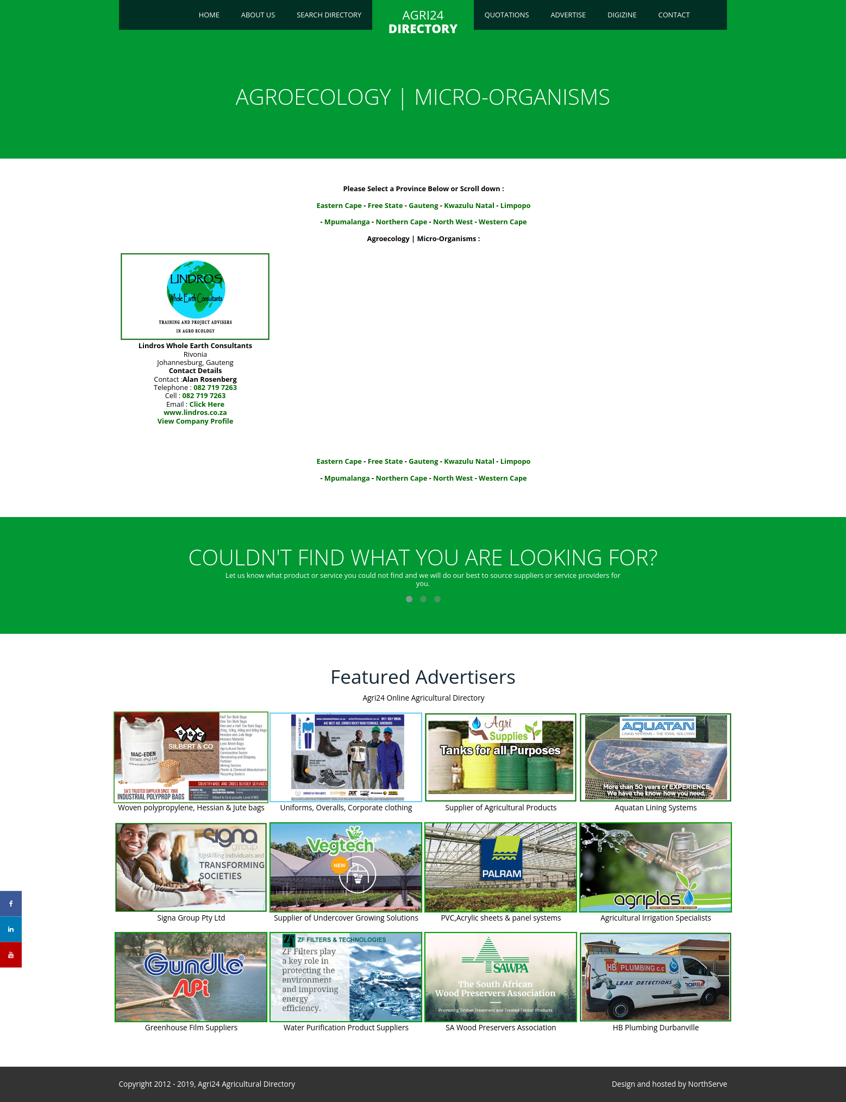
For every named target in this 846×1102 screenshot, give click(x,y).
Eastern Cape (338, 205)
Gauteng (423, 205)
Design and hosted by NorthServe (670, 1084)
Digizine (621, 15)
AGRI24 (423, 22)
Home (209, 15)
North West (453, 221)
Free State (385, 205)
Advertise (568, 15)
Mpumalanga (347, 221)
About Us (258, 15)
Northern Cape (402, 221)
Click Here (207, 404)
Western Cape (503, 221)
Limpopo (515, 205)
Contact (674, 15)
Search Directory (329, 15)
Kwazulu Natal (469, 205)
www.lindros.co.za (195, 412)
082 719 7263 (215, 387)
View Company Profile (196, 421)
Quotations (507, 15)
